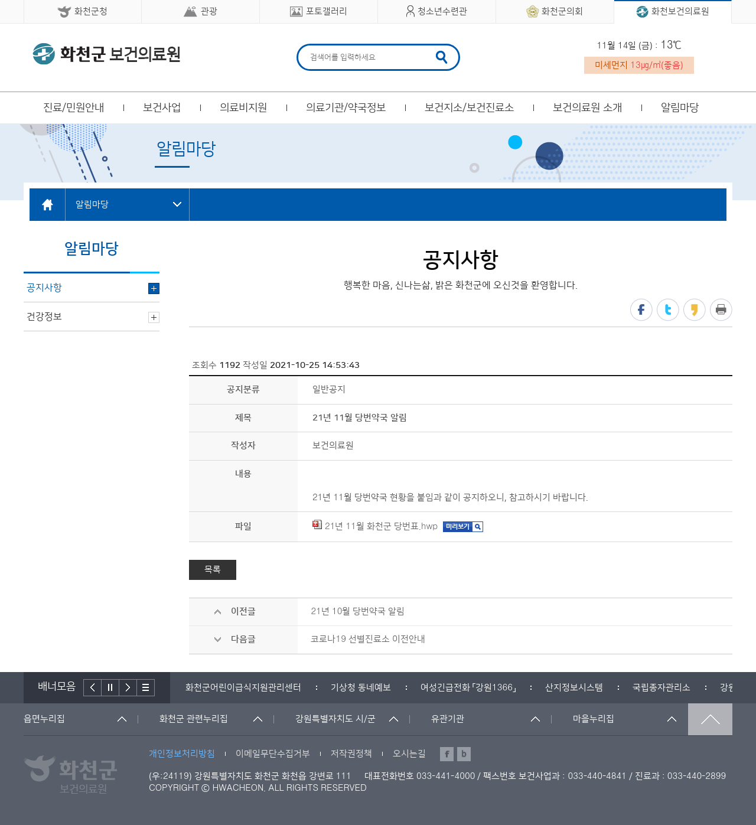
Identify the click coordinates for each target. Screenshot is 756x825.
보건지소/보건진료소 (469, 108)
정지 (110, 687)
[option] (243, 687)
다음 (128, 687)
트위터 (668, 309)
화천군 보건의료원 (106, 53)
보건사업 (162, 108)
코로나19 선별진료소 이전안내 (368, 639)
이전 (92, 687)
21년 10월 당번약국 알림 (358, 611)
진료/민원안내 (73, 108)
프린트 (721, 309)
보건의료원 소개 (587, 108)
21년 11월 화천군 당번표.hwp (375, 526)
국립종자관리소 (661, 688)
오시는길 (409, 754)
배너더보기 (146, 687)
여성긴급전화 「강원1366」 (468, 688)
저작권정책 (351, 754)
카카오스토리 (694, 309)
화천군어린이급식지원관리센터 (243, 688)
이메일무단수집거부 (273, 754)
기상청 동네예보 (361, 688)
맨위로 (710, 719)
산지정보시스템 (574, 688)
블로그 (464, 754)
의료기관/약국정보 (346, 108)
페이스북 (641, 309)
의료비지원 (243, 108)
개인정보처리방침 (182, 754)
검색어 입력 (308, 45)
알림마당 (680, 108)
